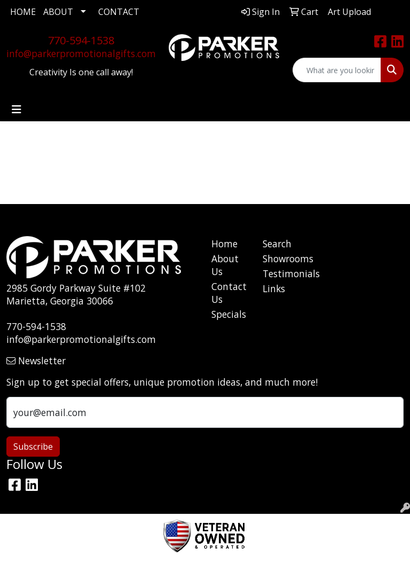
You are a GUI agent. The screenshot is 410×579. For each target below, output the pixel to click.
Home (224, 243)
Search (277, 243)
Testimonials (282, 273)
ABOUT (58, 12)
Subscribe (33, 446)
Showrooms (282, 258)
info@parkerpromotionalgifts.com (81, 53)
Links (274, 288)
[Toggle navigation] (16, 109)
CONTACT (118, 12)
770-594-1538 (81, 40)
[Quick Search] (337, 70)
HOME (23, 12)
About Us (225, 265)
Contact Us (229, 293)
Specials (228, 314)
